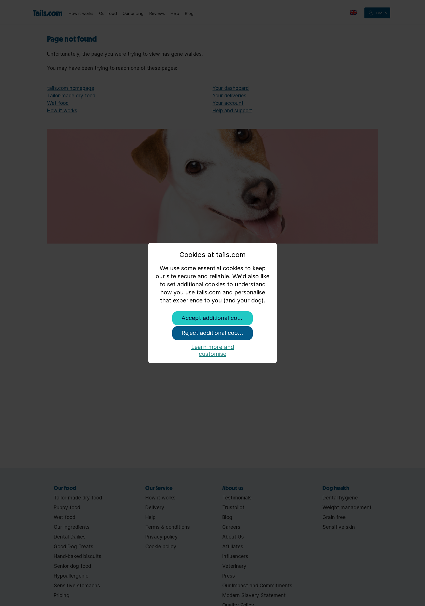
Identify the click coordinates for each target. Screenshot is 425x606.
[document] (212, 280)
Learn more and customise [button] (212, 349)
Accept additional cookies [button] (216, 317)
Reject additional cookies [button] (214, 332)
